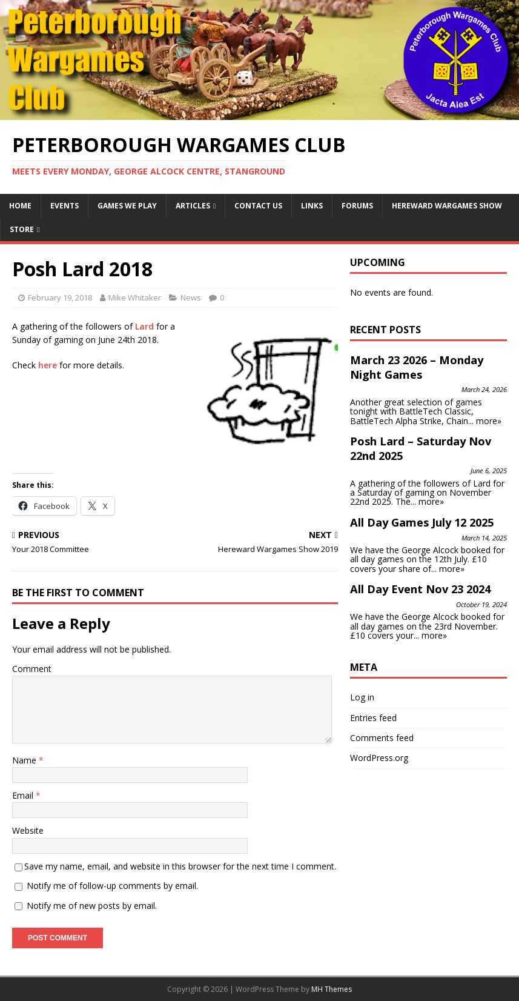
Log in (362, 697)
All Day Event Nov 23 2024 (420, 589)
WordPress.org (379, 757)
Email (24, 795)
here (47, 365)
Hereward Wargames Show (447, 206)
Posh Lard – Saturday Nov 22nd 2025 (420, 448)
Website (28, 830)
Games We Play (127, 206)
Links (312, 206)
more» (488, 421)
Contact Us (258, 206)
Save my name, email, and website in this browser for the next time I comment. (180, 866)
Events (64, 206)
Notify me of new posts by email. (92, 905)
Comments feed (382, 737)
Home (20, 206)
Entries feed (373, 717)
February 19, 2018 (60, 297)
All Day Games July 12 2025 (422, 522)
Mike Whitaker (134, 297)
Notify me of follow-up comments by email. (112, 885)
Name (25, 760)
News (190, 297)
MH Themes (331, 989)
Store (22, 229)
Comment (31, 668)
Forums (357, 206)
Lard (144, 326)
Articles (193, 206)
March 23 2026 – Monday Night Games (416, 367)
